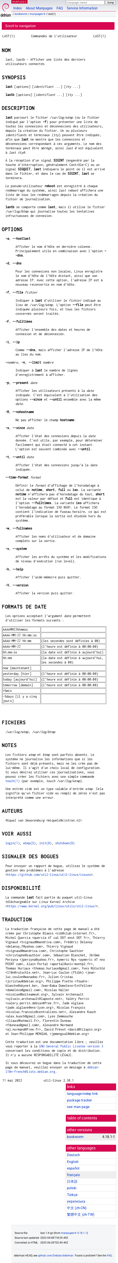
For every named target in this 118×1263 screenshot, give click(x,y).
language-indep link (82, 1094)
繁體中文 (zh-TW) (80, 1214)
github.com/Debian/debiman (56, 1255)
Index (17, 8)
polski (71, 1188)
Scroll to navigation (20, 26)
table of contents (82, 1118)
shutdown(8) (65, 843)
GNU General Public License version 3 (71, 1046)
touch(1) (12, 781)
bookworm (21, 14)
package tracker (79, 1100)
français (73, 1175)
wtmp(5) (29, 843)
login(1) (12, 843)
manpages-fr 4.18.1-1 (74, 1233)
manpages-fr (37, 14)
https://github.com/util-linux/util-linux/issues (49, 874)
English (73, 1162)
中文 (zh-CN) (77, 1208)
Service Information (82, 8)
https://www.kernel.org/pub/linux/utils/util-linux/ (51, 906)
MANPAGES (19, 1)
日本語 (72, 1181)
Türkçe (72, 1195)
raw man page (78, 1107)
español (73, 1168)
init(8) (45, 843)
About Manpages (39, 8)
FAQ (59, 8)
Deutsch (73, 1155)
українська (76, 1201)
